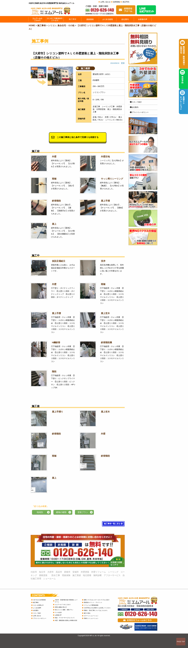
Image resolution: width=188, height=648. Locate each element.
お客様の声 (58, 615)
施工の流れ (87, 613)
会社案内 (134, 107)
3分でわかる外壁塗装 (39, 600)
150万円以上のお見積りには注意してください (97, 608)
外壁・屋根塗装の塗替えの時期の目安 (66, 620)
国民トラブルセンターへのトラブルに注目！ (97, 600)
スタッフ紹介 (136, 102)
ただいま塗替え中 (38, 605)
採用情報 (116, 2)
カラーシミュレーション (91, 615)
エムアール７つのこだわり (63, 604)
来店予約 (125, 2)
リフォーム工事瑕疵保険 (91, 605)
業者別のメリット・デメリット (93, 602)
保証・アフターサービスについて (65, 617)
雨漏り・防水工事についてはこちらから (95, 610)
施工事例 (35, 602)
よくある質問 (37, 608)
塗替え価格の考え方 (61, 607)
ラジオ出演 (58, 612)
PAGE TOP (181, 642)
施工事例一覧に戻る (113, 524)
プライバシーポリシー (139, 112)
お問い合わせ (105, 2)
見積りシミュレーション (91, 618)
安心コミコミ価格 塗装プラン (64, 609)
